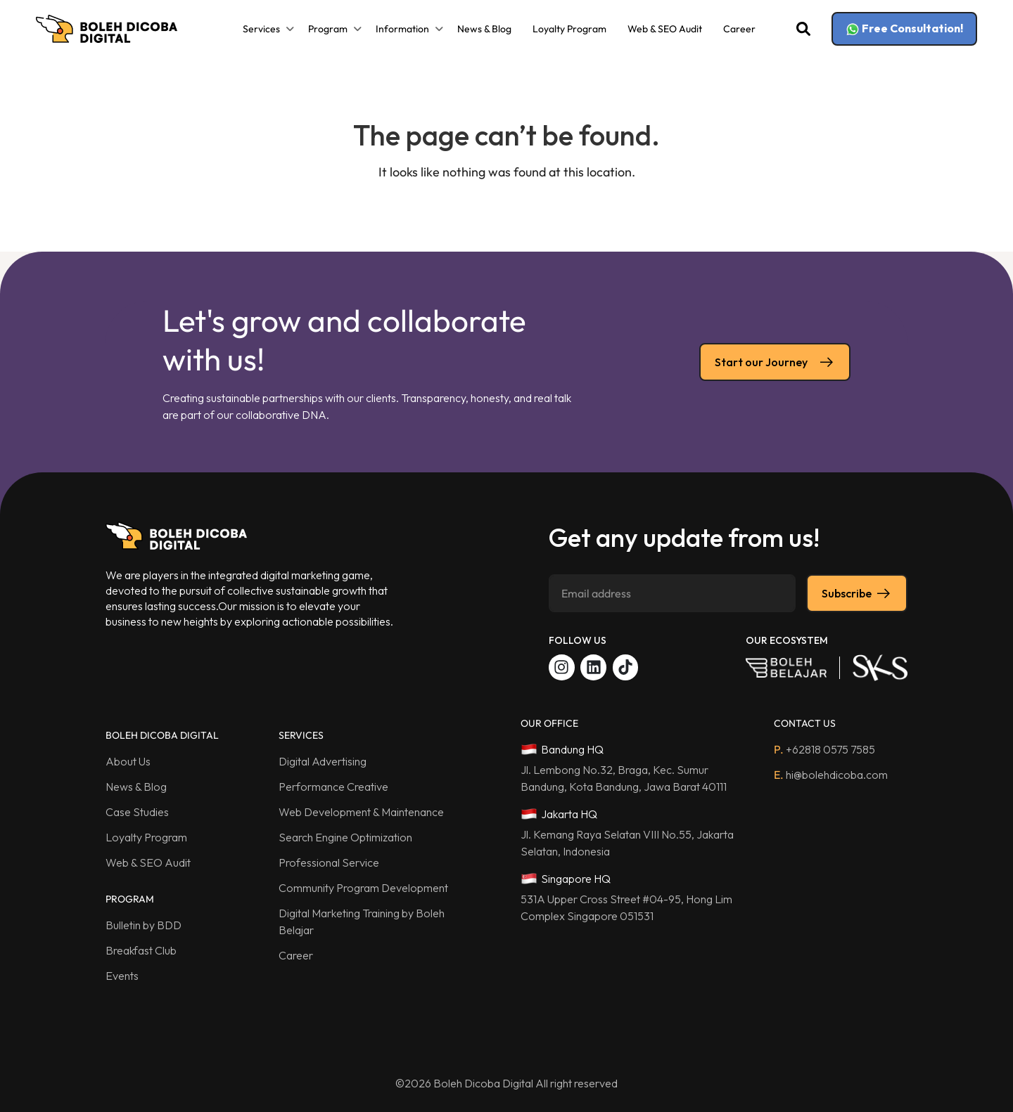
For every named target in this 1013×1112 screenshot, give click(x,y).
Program (328, 28)
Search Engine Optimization (345, 837)
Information (402, 28)
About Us (128, 761)
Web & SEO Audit (664, 28)
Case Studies (137, 812)
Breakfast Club (141, 950)
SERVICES (301, 735)
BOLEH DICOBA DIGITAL (162, 735)
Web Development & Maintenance (361, 812)
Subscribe (857, 593)
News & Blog (484, 28)
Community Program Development (363, 888)
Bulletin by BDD (143, 925)
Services (261, 28)
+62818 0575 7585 (824, 749)
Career (739, 28)
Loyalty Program (569, 28)
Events (122, 976)
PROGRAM (130, 899)
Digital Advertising (323, 761)
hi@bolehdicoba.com (831, 775)
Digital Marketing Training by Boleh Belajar (362, 921)
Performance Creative (333, 787)
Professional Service (329, 862)
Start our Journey (775, 362)
